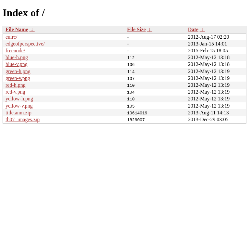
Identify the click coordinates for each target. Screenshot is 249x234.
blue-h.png (17, 57)
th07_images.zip (23, 119)
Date (193, 29)
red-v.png (15, 92)
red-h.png (16, 85)
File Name (17, 29)
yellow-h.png (19, 98)
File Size (136, 29)
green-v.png (18, 78)
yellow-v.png (19, 106)
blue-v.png (17, 64)
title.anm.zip (18, 112)
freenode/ (15, 50)
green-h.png (18, 71)
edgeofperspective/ (25, 43)
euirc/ (11, 37)
